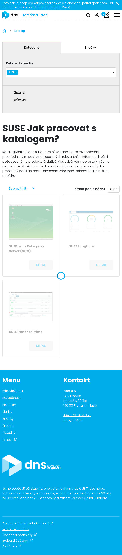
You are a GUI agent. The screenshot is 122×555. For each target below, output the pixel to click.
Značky (90, 47)
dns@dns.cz (72, 420)
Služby (7, 411)
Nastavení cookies (15, 529)
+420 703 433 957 (77, 415)
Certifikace (11, 546)
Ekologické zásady (17, 541)
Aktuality (8, 432)
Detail (41, 265)
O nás (9, 439)
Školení (7, 426)
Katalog (19, 31)
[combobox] (61, 72)
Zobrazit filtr (18, 188)
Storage (19, 92)
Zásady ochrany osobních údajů (28, 523)
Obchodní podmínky (19, 535)
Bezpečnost (11, 397)
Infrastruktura (12, 390)
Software (20, 100)
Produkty (9, 404)
